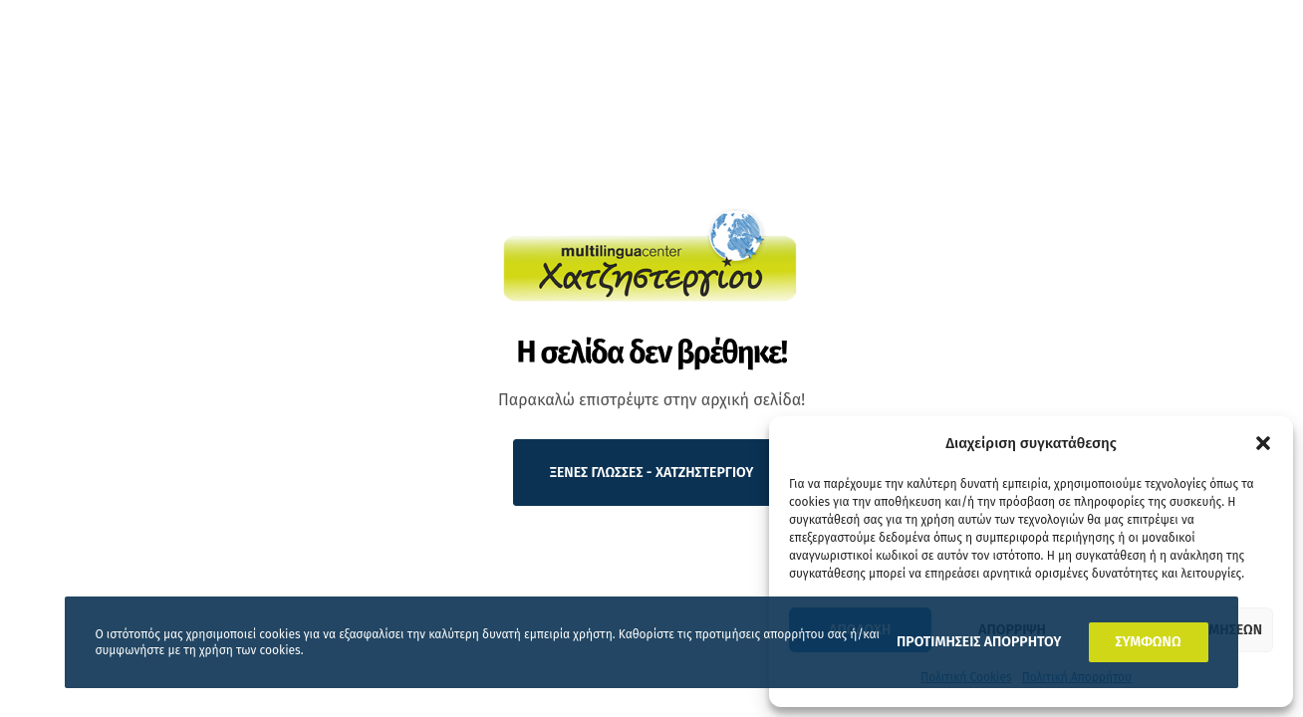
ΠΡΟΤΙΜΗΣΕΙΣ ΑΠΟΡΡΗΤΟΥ (979, 641)
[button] (1263, 443)
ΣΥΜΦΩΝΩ (1148, 641)
